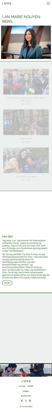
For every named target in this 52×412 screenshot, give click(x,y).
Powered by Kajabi (26, 406)
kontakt (30, 386)
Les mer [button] (7, 283)
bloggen (26, 391)
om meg (22, 386)
